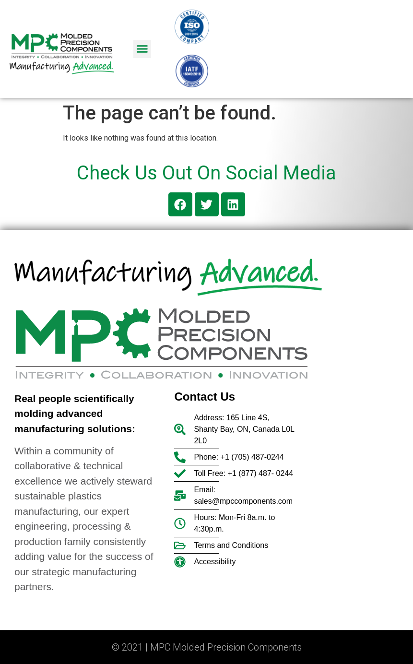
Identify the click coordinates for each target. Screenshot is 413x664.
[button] (142, 49)
